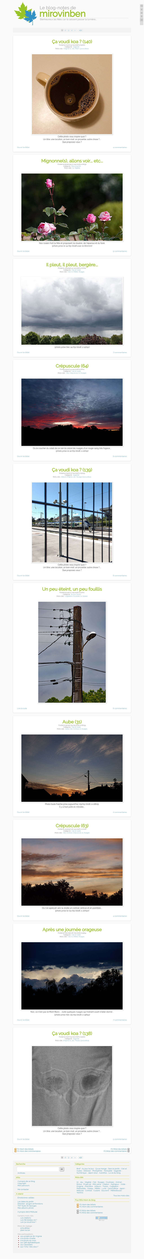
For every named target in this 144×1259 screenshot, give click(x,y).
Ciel (69, 272)
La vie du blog (114, 1173)
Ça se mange (101, 1169)
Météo (76, 272)
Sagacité (76, 47)
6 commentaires (120, 456)
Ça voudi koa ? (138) (72, 1033)
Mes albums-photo (26, 1208)
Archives (21, 1173)
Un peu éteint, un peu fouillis (72, 589)
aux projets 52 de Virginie (31, 1236)
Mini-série (97, 1184)
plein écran (25, 1230)
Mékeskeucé (116, 1190)
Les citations (25, 1218)
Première (89, 1186)
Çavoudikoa (84, 49)
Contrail (76, 729)
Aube (67, 729)
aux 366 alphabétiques (30, 1242)
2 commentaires (120, 812)
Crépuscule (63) (72, 825)
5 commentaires (120, 1139)
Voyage (79, 477)
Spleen (85, 596)
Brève (79, 1184)
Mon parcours (23, 1185)
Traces (77, 1040)
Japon (122, 1188)
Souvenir (105, 1190)
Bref (78, 1169)
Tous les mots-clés (121, 1196)
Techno (80, 1193)
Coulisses (76, 596)
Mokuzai (80, 1190)
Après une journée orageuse (72, 929)
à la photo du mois (28, 1240)
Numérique (81, 1173)
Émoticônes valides (26, 1198)
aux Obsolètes (26, 1245)
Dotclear (87, 1171)
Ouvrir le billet (23, 147)
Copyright (22, 1183)
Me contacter (23, 1189)
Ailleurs (63, 477)
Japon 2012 (93, 1173)
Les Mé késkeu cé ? (28, 1220)
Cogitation (68, 596)
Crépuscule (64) (72, 366)
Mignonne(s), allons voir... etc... (72, 160)
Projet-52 (87, 1184)
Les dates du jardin (26, 1202)
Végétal (77, 168)
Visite (123, 1184)
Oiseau (90, 1188)
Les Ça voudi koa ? (28, 1222)
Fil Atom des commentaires (29, 1151)
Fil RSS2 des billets (119, 1149)
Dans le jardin (76, 166)
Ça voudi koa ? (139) (72, 469)
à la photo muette (27, 1238)
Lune (104, 1188)
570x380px (25, 1228)
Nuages (81, 272)
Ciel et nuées (76, 270)
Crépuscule (73, 373)
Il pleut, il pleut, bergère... (72, 264)
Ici (70, 49)
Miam (77, 49)
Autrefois (103, 1173)
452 (80, 30)
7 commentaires (120, 352)
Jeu (73, 49)
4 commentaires (120, 147)
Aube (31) (72, 721)
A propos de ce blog (26, 1181)
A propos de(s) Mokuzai (27, 1212)
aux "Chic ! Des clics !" (29, 1247)
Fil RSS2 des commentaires (115, 1151)
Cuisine (97, 1190)
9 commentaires (120, 251)
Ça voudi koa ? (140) (72, 41)
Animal (119, 1182)
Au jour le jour (76, 594)
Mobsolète (81, 1188)
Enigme (66, 49)
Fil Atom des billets (25, 1149)
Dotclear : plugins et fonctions (30, 1204)
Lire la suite (22, 708)
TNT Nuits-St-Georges (27, 1206)
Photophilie (97, 1171)
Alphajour (115, 1184)
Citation (106, 1184)
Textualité (108, 1171)
